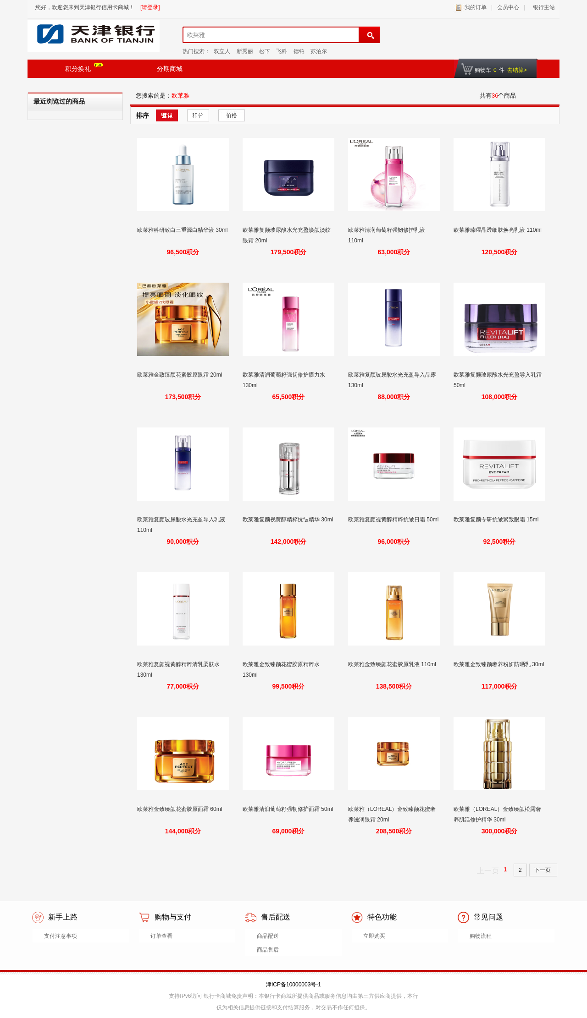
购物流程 (481, 936)
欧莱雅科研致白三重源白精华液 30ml (182, 230)
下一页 (543, 870)
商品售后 (268, 950)
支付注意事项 (60, 936)
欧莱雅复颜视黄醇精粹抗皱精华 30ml (288, 519)
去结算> (517, 70)
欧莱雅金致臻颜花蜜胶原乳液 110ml (392, 664)
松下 (264, 51)
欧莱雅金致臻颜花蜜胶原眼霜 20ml (180, 375)
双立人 (222, 51)
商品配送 (268, 936)
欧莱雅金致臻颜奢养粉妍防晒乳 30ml (499, 664)
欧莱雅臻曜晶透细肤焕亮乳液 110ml (498, 230)
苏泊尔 (318, 51)
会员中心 (508, 7)
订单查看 (161, 936)
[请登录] (150, 7)
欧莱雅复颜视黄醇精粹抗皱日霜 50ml (393, 519)
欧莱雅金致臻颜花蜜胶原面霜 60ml (180, 809)
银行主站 (542, 7)
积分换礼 (84, 67)
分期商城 (170, 68)
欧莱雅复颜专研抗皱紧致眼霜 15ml (497, 519)
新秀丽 (245, 51)
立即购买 (374, 936)
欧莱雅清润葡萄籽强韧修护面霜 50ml (288, 809)
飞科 (281, 51)
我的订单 (476, 7)
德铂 (299, 51)
